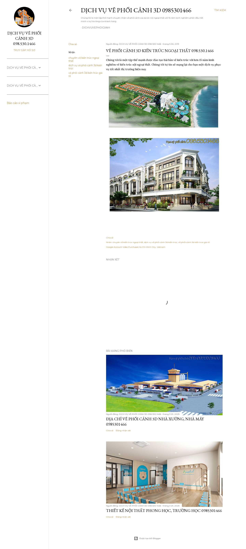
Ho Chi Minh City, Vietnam (152, 247)
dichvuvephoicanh (96, 27)
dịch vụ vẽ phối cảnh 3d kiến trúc (160, 242)
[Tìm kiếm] (220, 10)
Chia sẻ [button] (73, 44)
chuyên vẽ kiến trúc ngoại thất (128, 242)
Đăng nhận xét (123, 430)
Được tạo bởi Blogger (147, 538)
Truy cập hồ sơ (24, 50)
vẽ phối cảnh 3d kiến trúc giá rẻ (194, 242)
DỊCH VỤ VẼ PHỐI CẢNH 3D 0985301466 (136, 10)
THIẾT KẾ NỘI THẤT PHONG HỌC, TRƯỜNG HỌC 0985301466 (164, 510)
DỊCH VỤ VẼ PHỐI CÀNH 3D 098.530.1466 (24, 38)
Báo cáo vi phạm (18, 103)
